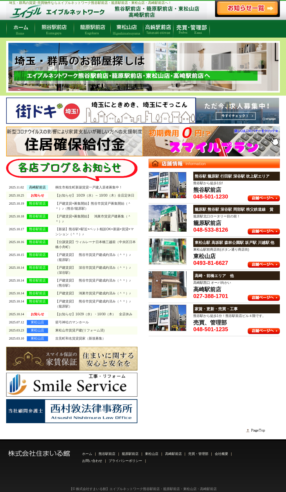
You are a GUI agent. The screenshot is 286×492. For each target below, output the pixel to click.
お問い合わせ (92, 459)
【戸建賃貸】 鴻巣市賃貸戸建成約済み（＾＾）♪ (93, 293)
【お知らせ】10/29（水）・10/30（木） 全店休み (93, 313)
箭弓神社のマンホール (72, 321)
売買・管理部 (198, 452)
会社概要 (221, 452)
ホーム (87, 452)
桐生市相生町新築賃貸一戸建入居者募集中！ (88, 187)
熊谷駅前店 (107, 452)
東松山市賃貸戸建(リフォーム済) (79, 329)
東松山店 (151, 452)
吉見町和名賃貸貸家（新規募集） (80, 337)
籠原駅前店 (130, 452)
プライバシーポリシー (125, 459)
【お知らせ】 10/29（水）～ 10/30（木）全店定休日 (94, 195)
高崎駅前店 (173, 452)
